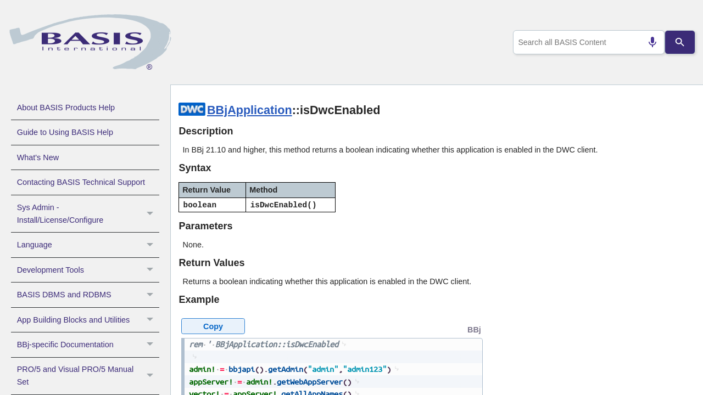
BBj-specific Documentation (88, 344)
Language (88, 245)
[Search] (680, 42)
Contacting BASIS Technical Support (81, 182)
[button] (151, 214)
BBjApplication (249, 110)
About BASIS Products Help (66, 107)
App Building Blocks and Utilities (88, 320)
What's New (38, 157)
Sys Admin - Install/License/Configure (88, 214)
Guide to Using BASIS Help (65, 132)
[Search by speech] (648, 42)
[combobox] (587, 42)
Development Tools (88, 270)
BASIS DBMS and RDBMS (88, 295)
